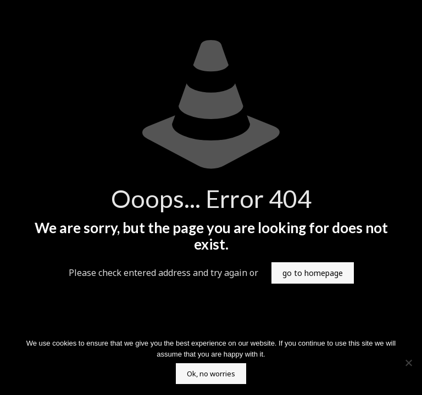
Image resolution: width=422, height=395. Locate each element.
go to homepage (312, 273)
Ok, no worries (211, 374)
